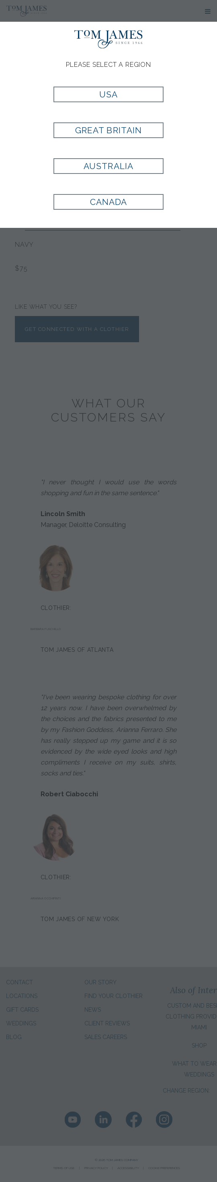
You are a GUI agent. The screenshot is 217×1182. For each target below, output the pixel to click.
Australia (108, 166)
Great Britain (108, 130)
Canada (108, 202)
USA (108, 94)
